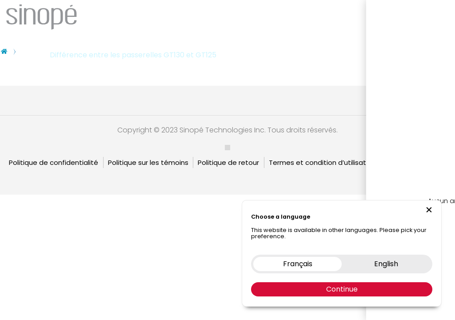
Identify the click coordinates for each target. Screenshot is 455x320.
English (435, 162)
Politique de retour (228, 162)
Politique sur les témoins (148, 162)
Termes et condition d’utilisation (322, 162)
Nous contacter (394, 15)
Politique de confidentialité (53, 162)
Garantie (400, 162)
